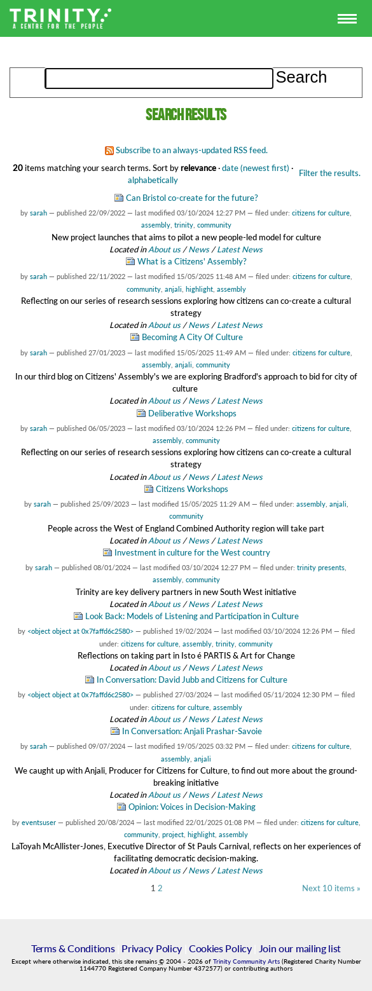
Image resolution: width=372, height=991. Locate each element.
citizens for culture (321, 212)
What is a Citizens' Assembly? (192, 261)
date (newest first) (255, 168)
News (198, 249)
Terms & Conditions (72, 948)
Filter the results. (330, 173)
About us (164, 249)
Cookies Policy (220, 948)
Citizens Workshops (192, 489)
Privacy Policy (151, 948)
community (214, 225)
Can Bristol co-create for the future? (192, 198)
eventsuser (39, 822)
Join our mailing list (300, 948)
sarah (38, 212)
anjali (173, 289)
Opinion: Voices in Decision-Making (192, 807)
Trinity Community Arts (247, 961)
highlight (199, 289)
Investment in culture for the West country (192, 552)
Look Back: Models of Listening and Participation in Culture (192, 616)
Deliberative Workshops (192, 413)
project (173, 834)
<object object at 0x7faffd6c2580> (80, 631)
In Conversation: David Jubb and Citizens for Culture (192, 679)
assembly (155, 225)
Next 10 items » (331, 888)
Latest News (240, 249)
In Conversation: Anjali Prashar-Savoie (192, 731)
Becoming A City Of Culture (192, 337)
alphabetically (153, 180)
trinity (183, 225)
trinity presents (321, 567)
